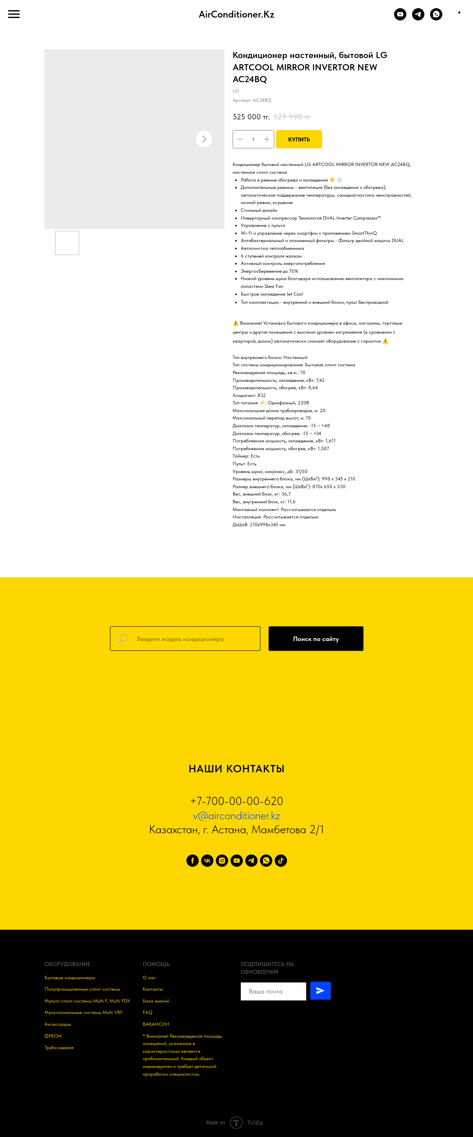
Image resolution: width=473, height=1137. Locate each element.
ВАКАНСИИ (156, 1024)
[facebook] (192, 860)
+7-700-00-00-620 (236, 801)
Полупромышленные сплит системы (82, 989)
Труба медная (59, 1047)
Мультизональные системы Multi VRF (84, 1012)
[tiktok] (281, 860)
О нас (149, 977)
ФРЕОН (53, 1036)
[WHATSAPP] (436, 18)
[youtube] (237, 860)
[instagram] (222, 860)
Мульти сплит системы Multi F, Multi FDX (87, 1001)
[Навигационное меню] (14, 14)
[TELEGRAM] (418, 18)
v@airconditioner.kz (236, 815)
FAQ (147, 1012)
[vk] (207, 860)
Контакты (153, 989)
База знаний (156, 1001)
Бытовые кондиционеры (70, 977)
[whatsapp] (266, 860)
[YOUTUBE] (400, 18)
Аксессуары (58, 1024)
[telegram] (251, 860)
